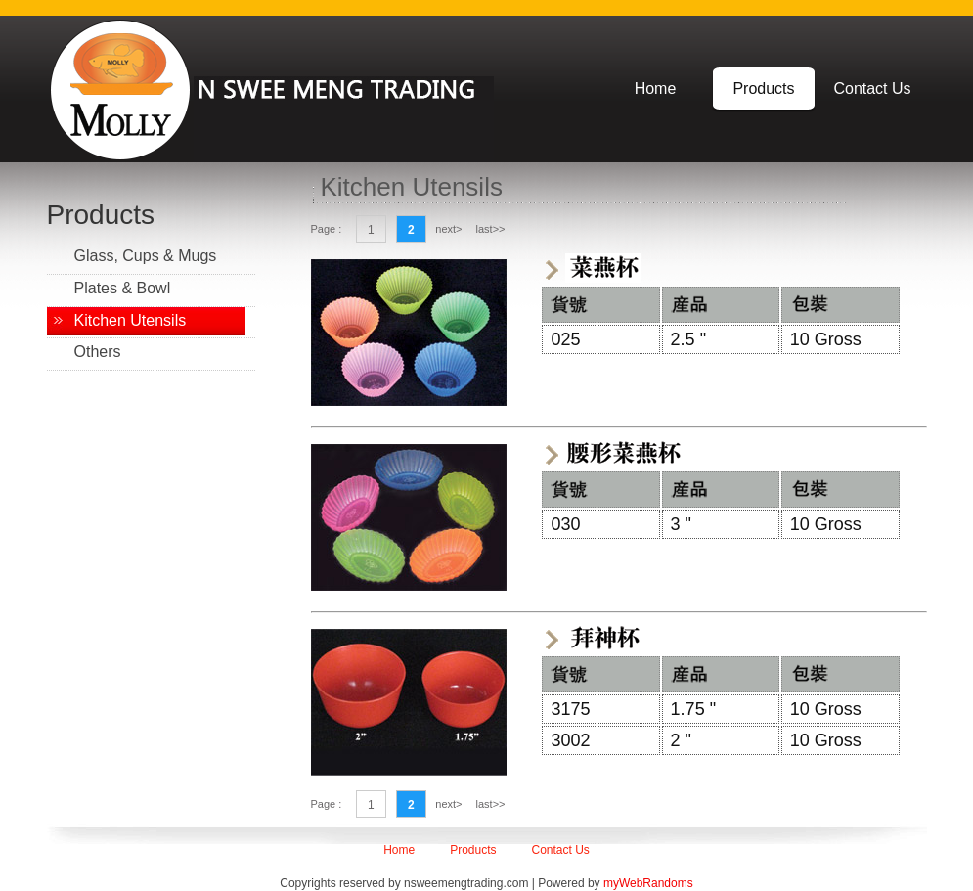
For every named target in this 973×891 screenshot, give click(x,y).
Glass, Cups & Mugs (145, 255)
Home (656, 88)
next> (448, 229)
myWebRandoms (648, 883)
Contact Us (871, 88)
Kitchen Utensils (130, 320)
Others (97, 351)
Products (763, 88)
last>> (491, 229)
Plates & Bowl (122, 288)
